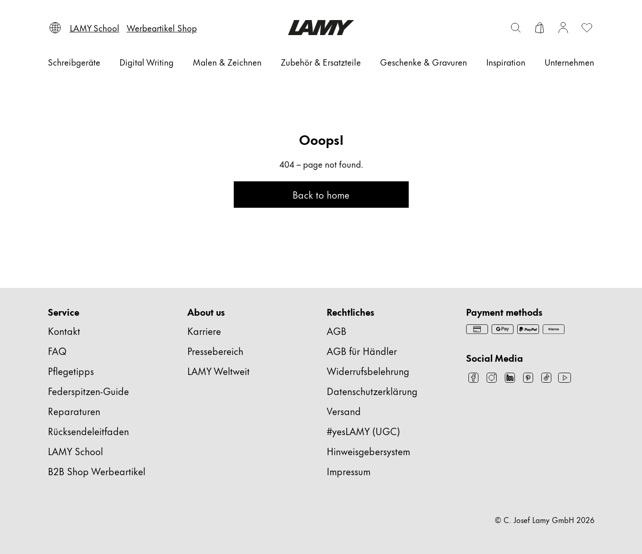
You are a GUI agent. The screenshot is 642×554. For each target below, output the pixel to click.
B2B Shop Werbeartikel (96, 470)
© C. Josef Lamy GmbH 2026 (545, 519)
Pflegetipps (71, 370)
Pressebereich (215, 350)
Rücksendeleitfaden (88, 430)
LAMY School (75, 450)
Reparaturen (74, 410)
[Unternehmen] (569, 61)
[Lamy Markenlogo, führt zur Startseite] (321, 27)
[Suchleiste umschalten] (515, 28)
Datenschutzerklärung (372, 390)
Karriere (204, 330)
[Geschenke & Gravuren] (423, 61)
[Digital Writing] (146, 61)
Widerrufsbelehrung (368, 370)
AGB (336, 330)
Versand (344, 410)
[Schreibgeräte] (74, 61)
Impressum (348, 470)
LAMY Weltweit (218, 370)
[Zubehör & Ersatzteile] (321, 61)
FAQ (57, 350)
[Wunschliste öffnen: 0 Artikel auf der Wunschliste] (587, 28)
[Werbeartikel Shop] (162, 27)
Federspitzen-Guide (88, 390)
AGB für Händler (362, 350)
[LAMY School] (94, 27)
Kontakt (64, 330)
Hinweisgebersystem (368, 450)
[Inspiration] (505, 61)
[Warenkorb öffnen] (539, 28)
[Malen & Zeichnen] (227, 61)
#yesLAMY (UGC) (363, 430)
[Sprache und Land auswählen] (55, 28)
